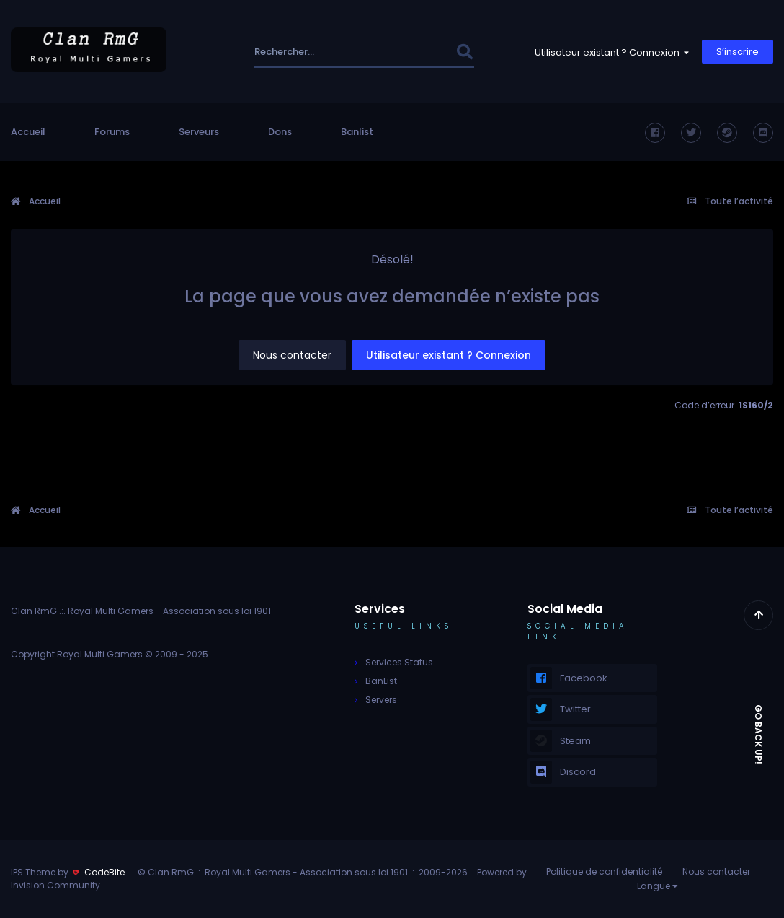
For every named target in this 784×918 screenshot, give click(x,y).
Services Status (399, 662)
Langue (657, 886)
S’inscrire (737, 51)
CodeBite (104, 872)
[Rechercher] (312, 51)
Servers (381, 700)
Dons (280, 132)
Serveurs (199, 132)
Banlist (357, 132)
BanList (381, 681)
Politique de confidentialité (604, 871)
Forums (112, 132)
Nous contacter (292, 355)
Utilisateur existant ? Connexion (612, 52)
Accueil (28, 132)
